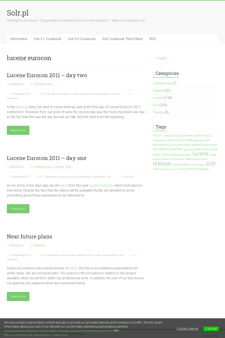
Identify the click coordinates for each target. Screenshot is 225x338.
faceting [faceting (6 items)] (164, 149)
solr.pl (73, 268)
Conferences (42, 84)
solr (113, 94)
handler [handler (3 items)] (198, 149)
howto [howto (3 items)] (206, 149)
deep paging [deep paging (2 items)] (199, 140)
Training (158, 112)
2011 (43, 94)
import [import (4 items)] (214, 149)
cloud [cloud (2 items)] (208, 135)
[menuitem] (160, 58)
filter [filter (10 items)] (179, 149)
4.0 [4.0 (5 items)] (155, 135)
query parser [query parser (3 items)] (201, 159)
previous (22, 107)
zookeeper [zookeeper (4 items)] (203, 169)
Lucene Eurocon (101, 185)
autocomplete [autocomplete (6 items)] (183, 135)
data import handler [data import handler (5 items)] (179, 140)
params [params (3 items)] (166, 159)
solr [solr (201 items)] (211, 163)
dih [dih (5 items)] (208, 140)
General (38, 245)
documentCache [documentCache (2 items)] (173, 145)
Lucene (58, 167)
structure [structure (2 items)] (176, 169)
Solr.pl (18, 13)
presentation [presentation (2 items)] (177, 159)
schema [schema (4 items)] (176, 164)
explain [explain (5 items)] (196, 144)
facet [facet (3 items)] (155, 149)
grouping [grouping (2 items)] (188, 149)
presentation (103, 94)
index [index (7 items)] (156, 154)
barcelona (50, 176)
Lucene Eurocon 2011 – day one (46, 157)
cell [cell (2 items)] (203, 135)
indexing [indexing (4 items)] (166, 154)
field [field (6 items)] (173, 149)
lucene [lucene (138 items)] (200, 153)
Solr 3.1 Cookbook (47, 39)
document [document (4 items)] (158, 144)
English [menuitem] (162, 58)
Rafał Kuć (17, 84)
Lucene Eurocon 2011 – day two (47, 75)
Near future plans (29, 236)
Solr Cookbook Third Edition (122, 39)
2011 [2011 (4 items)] (160, 135)
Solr (68, 167)
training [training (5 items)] (192, 169)
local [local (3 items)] (174, 154)
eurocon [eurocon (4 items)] (186, 144)
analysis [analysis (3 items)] (169, 135)
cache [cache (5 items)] (197, 135)
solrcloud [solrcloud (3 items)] (158, 169)
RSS (153, 39)
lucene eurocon (87, 94)
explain (72, 255)
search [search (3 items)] (201, 164)
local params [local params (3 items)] (185, 154)
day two (56, 94)
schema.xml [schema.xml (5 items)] (189, 164)
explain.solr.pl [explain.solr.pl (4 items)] (210, 144)
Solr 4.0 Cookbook (82, 39)
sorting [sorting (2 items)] (167, 169)
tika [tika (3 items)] (184, 169)
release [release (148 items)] (162, 163)
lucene (74, 94)
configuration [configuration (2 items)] (159, 140)
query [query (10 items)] (189, 159)
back (63, 185)
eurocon (66, 94)
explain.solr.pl (85, 255)
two (118, 94)
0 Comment (125, 176)
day (49, 94)
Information (18, 39)
